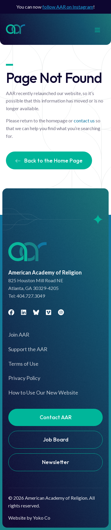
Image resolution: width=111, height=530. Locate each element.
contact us (84, 120)
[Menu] (100, 29)
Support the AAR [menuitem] (27, 349)
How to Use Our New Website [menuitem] (43, 392)
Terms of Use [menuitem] (23, 363)
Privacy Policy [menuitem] (24, 378)
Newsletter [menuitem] (55, 462)
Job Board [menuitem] (55, 439)
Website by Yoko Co (29, 517)
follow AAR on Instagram (67, 7)
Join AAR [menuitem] (18, 334)
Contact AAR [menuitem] (56, 417)
